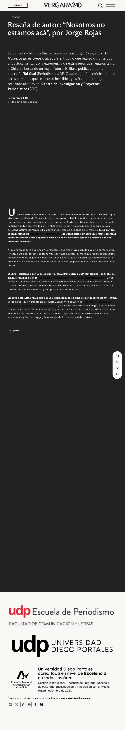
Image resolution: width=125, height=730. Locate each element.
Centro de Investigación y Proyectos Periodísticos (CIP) (72, 277)
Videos (16, 17)
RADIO (17, 5)
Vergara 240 (62, 5)
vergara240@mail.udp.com (75, 698)
